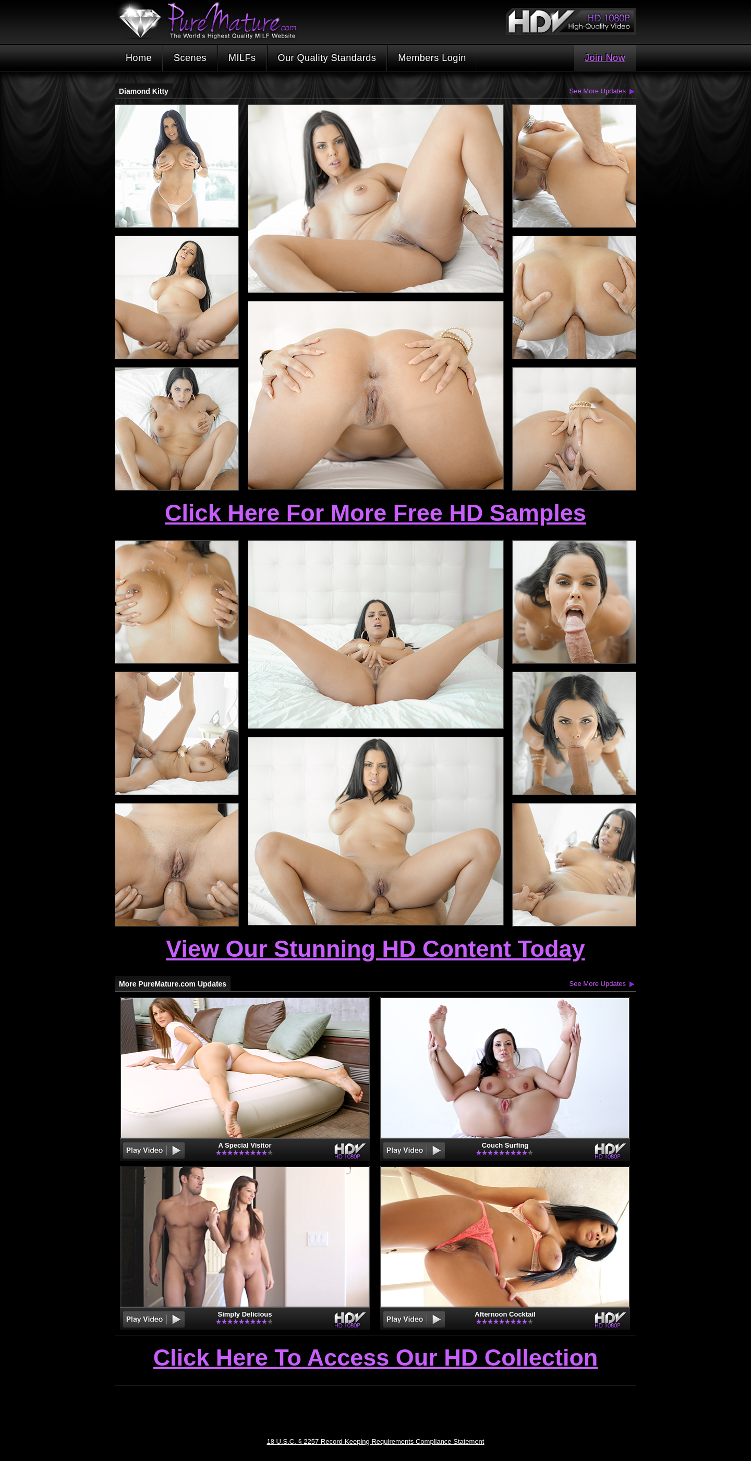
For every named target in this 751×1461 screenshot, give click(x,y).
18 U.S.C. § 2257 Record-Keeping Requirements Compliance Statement (375, 1441)
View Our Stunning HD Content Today (375, 948)
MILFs (242, 58)
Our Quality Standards (327, 58)
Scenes (190, 58)
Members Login (432, 58)
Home (139, 58)
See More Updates (598, 91)
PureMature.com (213, 20)
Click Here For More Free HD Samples (375, 513)
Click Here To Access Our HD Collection (375, 1358)
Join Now (605, 58)
